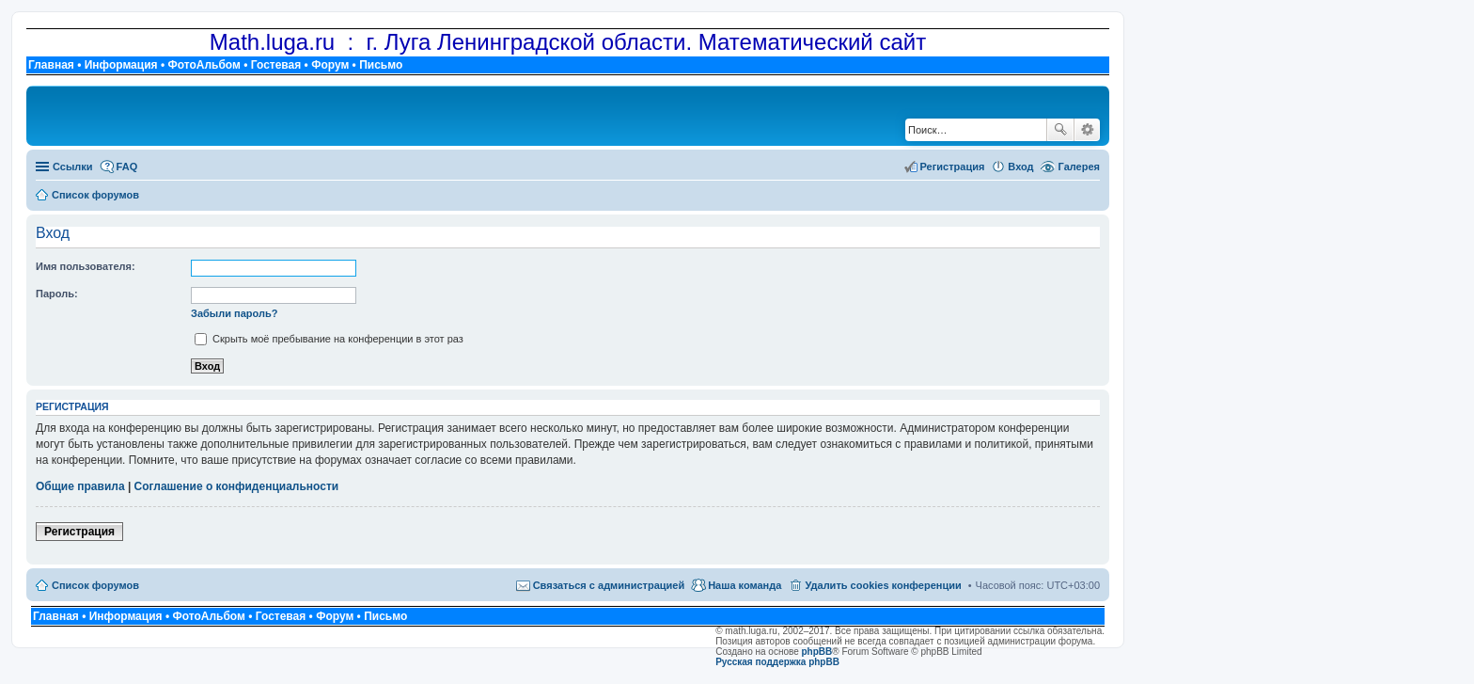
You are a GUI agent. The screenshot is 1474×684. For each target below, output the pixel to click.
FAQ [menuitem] (127, 166)
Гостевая (276, 65)
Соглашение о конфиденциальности (236, 486)
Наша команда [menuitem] (744, 585)
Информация (121, 65)
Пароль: (57, 293)
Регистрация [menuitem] (952, 166)
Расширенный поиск (1087, 130)
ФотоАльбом (203, 65)
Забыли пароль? (234, 313)
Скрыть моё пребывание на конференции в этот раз (329, 338)
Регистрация (79, 531)
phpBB (817, 651)
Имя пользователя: (85, 266)
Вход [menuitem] (1020, 166)
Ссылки (73, 166)
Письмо (380, 65)
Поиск (1060, 130)
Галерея (1079, 166)
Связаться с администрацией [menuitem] (609, 585)
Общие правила (80, 486)
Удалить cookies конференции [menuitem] (883, 585)
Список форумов (95, 585)
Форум (330, 65)
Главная (51, 65)
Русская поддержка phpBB (777, 662)
